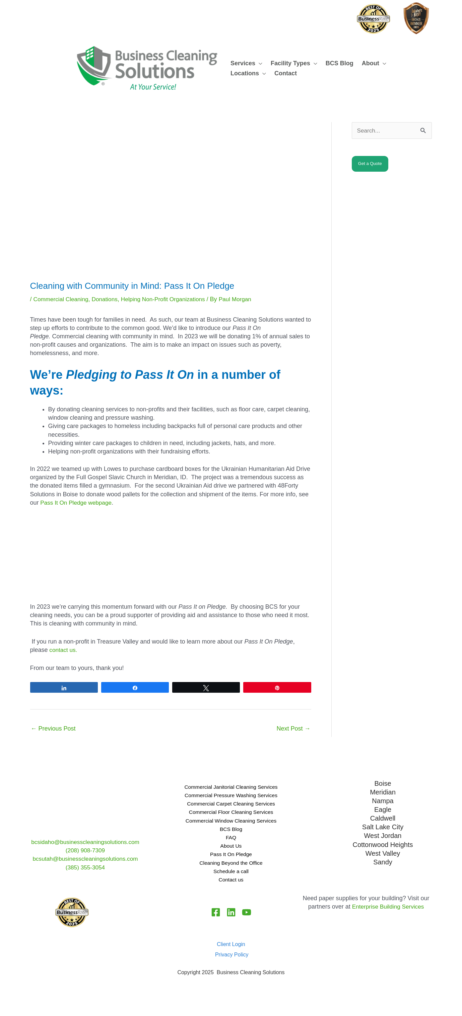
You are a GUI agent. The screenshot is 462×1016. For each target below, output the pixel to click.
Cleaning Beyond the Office (231, 869)
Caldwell (383, 817)
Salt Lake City (382, 825)
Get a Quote (370, 164)
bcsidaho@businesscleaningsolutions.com (85, 842)
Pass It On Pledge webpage (77, 502)
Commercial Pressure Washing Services (231, 796)
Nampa (382, 800)
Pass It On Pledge (231, 860)
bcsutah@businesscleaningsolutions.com (85, 858)
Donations (108, 299)
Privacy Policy (232, 962)
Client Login (231, 952)
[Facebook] (213, 920)
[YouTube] (248, 920)
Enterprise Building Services (387, 914)
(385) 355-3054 (85, 867)
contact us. (64, 650)
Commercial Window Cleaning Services (231, 823)
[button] (258, 63)
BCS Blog (231, 832)
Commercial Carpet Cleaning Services (231, 805)
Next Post (293, 728)
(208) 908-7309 (85, 850)
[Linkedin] (231, 920)
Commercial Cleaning (62, 299)
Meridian (383, 791)
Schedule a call (230, 878)
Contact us (230, 887)
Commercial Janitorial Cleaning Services (231, 787)
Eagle (382, 809)
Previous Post (53, 728)
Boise (382, 783)
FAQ (231, 841)
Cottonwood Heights (382, 842)
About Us (230, 851)
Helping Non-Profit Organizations (169, 299)
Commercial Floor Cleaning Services (231, 814)
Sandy (382, 859)
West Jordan (383, 834)
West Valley (383, 851)
